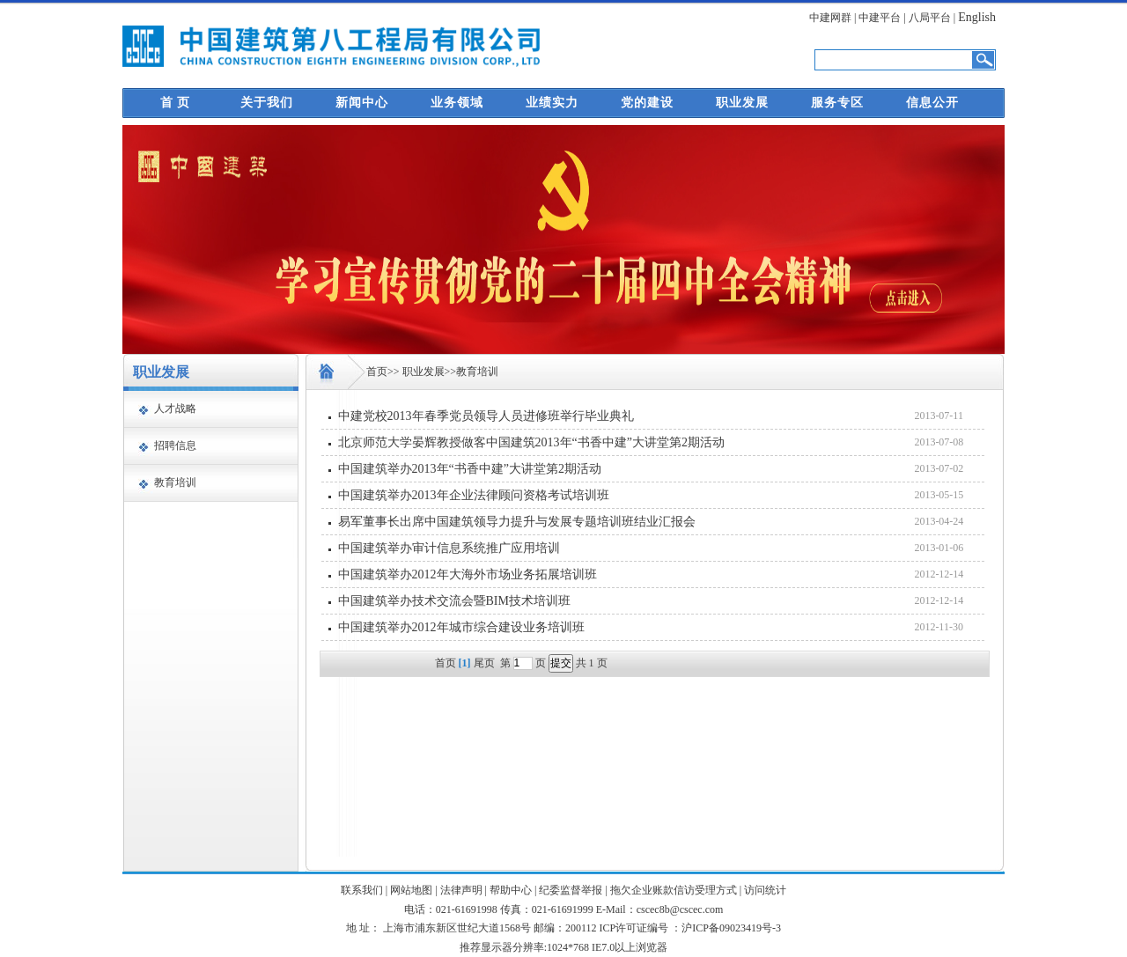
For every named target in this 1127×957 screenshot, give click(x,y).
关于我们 (266, 102)
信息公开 (932, 102)
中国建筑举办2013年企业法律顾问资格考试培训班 (473, 495)
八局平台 (930, 17)
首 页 (175, 102)
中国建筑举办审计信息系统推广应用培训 (449, 548)
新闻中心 (361, 102)
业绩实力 (552, 102)
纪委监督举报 (570, 890)
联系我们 (362, 890)
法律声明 (461, 890)
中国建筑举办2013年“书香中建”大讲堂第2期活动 (469, 468)
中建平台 (879, 17)
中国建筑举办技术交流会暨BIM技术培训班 (454, 600)
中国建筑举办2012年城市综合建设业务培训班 (461, 627)
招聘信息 (175, 445)
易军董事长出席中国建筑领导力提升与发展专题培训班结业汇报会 (517, 521)
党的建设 (647, 102)
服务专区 (837, 102)
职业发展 (742, 102)
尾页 (484, 663)
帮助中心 (511, 890)
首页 (376, 371)
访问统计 (765, 890)
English (977, 17)
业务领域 (457, 102)
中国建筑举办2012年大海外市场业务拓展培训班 (467, 574)
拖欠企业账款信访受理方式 (673, 890)
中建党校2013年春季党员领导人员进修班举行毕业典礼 (486, 416)
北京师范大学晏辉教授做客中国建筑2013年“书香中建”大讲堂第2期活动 (531, 442)
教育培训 (175, 482)
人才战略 (175, 408)
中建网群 (830, 17)
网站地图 (411, 890)
